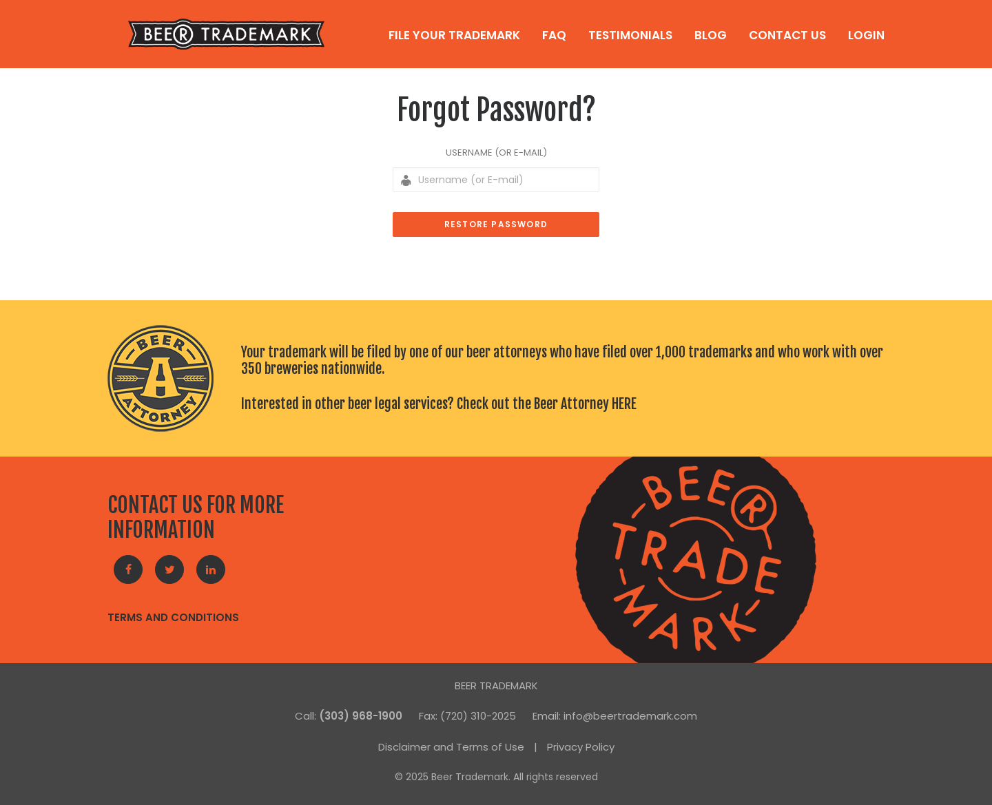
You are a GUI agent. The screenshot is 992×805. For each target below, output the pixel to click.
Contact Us (787, 35)
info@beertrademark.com (630, 716)
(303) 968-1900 (360, 716)
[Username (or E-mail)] (496, 179)
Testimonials (630, 35)
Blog (710, 35)
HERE (624, 403)
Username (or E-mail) (496, 152)
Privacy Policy (580, 747)
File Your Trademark (454, 35)
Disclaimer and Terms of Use (451, 747)
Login (866, 35)
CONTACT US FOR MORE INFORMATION (195, 517)
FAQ (554, 35)
